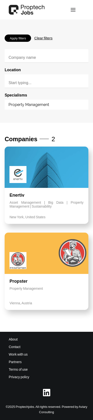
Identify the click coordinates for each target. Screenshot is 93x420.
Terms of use (18, 369)
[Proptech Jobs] (26, 9)
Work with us (18, 354)
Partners (15, 362)
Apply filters (18, 38)
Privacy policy (19, 377)
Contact (14, 347)
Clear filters (43, 38)
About (13, 339)
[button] (73, 9)
